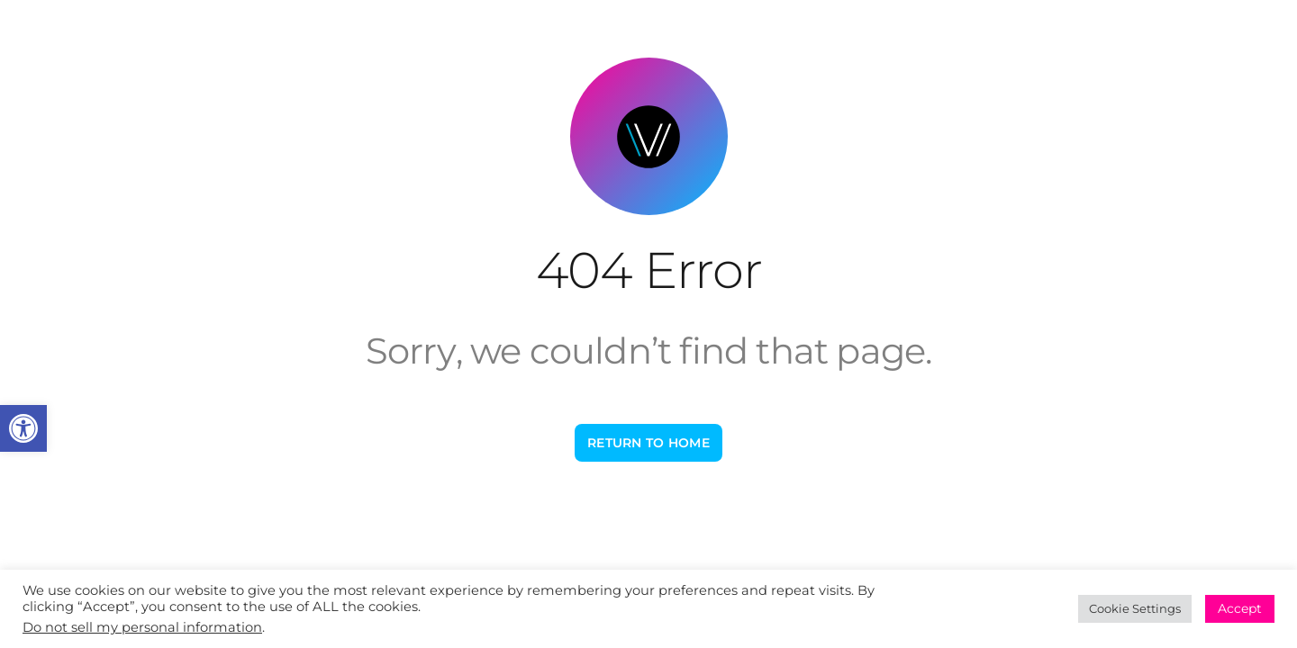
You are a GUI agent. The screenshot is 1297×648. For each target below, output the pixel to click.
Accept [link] (1240, 608)
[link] (23, 428)
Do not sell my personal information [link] (142, 627)
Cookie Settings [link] (1135, 608)
